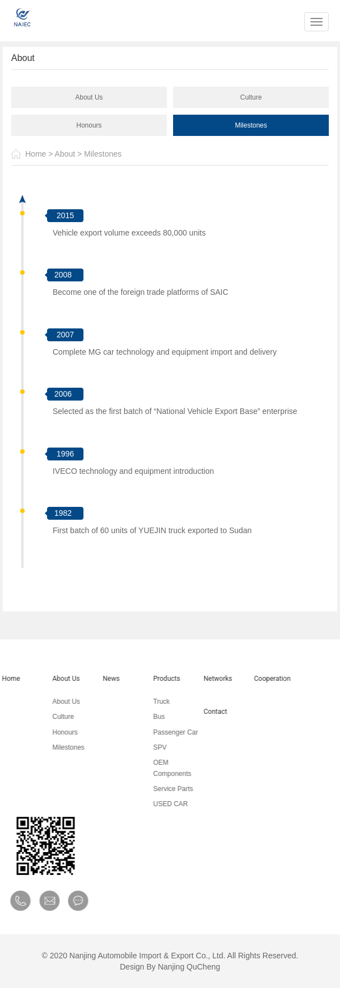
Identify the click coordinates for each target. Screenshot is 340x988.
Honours (88, 125)
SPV (152, 747)
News (103, 679)
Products (159, 679)
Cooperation (264, 679)
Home (35, 153)
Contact (208, 712)
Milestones (251, 125)
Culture (251, 97)
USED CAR (163, 804)
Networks (210, 679)
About (65, 153)
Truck (154, 701)
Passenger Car (168, 732)
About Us (89, 97)
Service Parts (165, 789)
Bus (151, 717)
